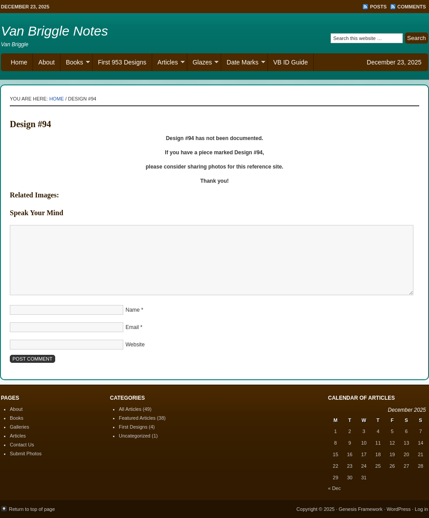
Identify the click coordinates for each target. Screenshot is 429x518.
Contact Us (22, 444)
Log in (421, 509)
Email (132, 327)
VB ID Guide (290, 62)
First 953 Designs (122, 62)
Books (75, 63)
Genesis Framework (360, 509)
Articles (168, 63)
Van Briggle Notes (54, 31)
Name (132, 310)
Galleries (19, 427)
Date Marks (243, 63)
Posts (378, 6)
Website (135, 344)
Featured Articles (137, 418)
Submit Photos (26, 453)
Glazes (203, 63)
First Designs (133, 427)
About (46, 62)
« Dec (334, 488)
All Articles (130, 409)
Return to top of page (32, 509)
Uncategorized (134, 435)
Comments (411, 6)
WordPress (399, 509)
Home (19, 62)
